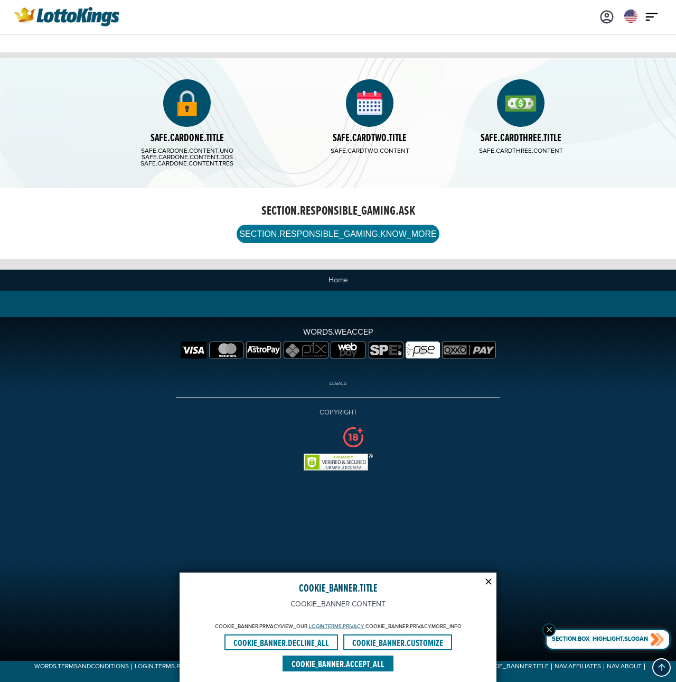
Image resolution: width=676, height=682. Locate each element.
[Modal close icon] (488, 580)
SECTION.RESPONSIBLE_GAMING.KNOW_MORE (337, 233)
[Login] (606, 15)
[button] (661, 667)
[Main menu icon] (651, 15)
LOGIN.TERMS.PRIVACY (337, 626)
